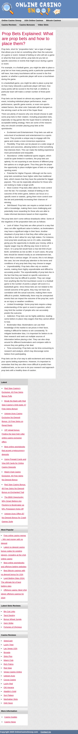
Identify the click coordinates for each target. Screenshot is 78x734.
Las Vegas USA (10, 648)
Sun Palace (9, 695)
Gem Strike (8, 623)
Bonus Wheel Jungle (12, 619)
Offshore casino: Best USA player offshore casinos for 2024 (14, 594)
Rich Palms (8, 664)
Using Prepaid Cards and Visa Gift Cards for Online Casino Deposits (14, 463)
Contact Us (46, 732)
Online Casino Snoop (11, 20)
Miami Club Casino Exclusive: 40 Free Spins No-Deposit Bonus (12, 476)
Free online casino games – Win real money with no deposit (13, 539)
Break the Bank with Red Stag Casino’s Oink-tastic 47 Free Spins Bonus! (14, 405)
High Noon (8, 703)
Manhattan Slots (11, 699)
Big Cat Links (9, 611)
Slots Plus (8, 656)
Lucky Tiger (9, 645)
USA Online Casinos (33, 20)
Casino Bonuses (27, 25)
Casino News (10, 722)
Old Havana (9, 687)
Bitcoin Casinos (53, 20)
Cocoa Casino (10, 680)
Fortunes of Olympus (13, 627)
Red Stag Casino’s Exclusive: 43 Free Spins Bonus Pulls (12, 392)
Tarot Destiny (9, 615)
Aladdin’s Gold (10, 691)
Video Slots (43, 25)
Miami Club (8, 660)
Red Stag (8, 668)
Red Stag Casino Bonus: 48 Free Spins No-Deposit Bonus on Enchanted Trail (14, 488)
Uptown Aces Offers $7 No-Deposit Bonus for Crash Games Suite (14, 518)
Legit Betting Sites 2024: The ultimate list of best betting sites (13, 582)
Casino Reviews (9, 25)
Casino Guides (10, 717)
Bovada (7, 652)
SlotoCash (8, 641)
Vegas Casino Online (13, 672)
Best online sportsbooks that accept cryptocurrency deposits (13, 451)
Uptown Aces (9, 676)
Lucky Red (8, 684)
